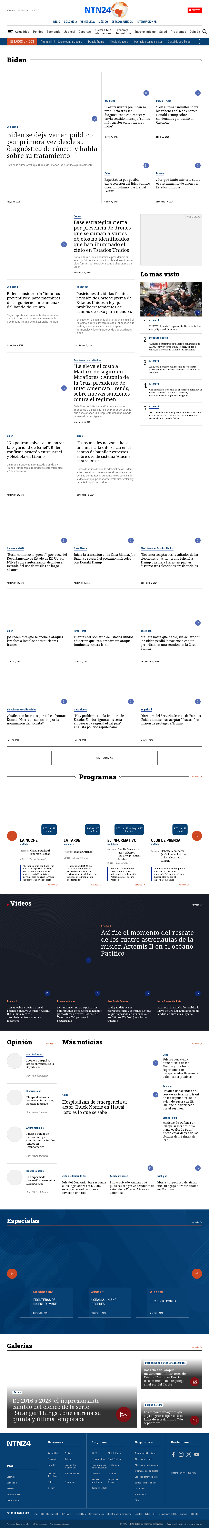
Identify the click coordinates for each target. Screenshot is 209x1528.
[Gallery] (104, 836)
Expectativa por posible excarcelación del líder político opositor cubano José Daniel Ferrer (127, 185)
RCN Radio (66, 1514)
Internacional (13, 1500)
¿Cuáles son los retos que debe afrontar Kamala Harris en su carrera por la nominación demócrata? (36, 719)
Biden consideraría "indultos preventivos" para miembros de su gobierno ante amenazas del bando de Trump (35, 300)
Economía (53, 31)
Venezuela (12, 1482)
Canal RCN (39, 1514)
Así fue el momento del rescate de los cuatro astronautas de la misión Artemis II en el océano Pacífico (124, 874)
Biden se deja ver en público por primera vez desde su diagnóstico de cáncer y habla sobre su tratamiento (52, 145)
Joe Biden (12, 126)
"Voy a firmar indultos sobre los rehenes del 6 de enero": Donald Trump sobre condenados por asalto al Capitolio (177, 115)
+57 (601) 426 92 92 (187, 1472)
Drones (160, 173)
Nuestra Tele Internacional (103, 31)
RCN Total (194, 1514)
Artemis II (46, 41)
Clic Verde (96, 1453)
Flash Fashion (114, 1459)
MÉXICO (103, 21)
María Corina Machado (169, 1001)
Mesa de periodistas (96, 1480)
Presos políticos (66, 1001)
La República (80, 1514)
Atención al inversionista (146, 1465)
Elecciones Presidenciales (21, 709)
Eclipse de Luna (153, 1405)
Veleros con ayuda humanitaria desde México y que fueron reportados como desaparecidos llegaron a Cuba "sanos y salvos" (180, 1068)
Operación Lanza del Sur (148, 41)
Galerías (19, 1346)
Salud (163, 31)
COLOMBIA (70, 21)
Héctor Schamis (35, 1171)
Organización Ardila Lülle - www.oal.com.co (184, 1524)
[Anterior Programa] (12, 836)
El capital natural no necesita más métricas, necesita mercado (40, 1100)
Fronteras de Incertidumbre (45, 1302)
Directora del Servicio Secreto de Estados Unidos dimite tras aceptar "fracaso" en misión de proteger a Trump (171, 719)
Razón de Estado (99, 1488)
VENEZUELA (87, 21)
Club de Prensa (165, 840)
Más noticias (82, 1042)
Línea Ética (140, 1488)
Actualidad (22, 31)
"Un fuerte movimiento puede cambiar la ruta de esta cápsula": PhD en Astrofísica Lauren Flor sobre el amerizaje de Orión (169, 874)
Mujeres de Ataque (113, 1480)
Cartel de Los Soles (179, 41)
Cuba (107, 173)
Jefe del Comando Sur (74, 1176)
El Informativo (122, 840)
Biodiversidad (33, 1091)
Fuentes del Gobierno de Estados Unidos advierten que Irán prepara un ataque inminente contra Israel (103, 641)
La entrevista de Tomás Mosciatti (99, 1466)
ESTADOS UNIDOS (122, 21)
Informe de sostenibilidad (146, 1471)
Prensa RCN (140, 1494)
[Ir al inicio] (22, 1450)
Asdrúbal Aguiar (34, 1054)
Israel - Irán (80, 631)
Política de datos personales (18, 1524)
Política (38, 31)
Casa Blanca (80, 548)
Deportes (85, 31)
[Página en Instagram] (181, 1454)
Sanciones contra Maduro (87, 360)
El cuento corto (163, 1301)
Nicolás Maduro (119, 41)
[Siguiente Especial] (197, 1274)
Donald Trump (96, 41)
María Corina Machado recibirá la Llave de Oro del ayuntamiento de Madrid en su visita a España (178, 1011)
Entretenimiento (145, 31)
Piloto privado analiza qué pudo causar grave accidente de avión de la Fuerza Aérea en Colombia (132, 1187)
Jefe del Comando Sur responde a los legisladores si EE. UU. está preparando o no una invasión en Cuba (84, 1187)
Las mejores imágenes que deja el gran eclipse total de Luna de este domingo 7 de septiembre (163, 1417)
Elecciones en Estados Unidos (157, 548)
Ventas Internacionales (146, 1482)
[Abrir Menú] (10, 32)
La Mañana (113, 1465)
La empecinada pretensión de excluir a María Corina (40, 1180)
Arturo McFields (35, 1128)
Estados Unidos (14, 1494)
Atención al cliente (143, 1459)
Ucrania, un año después (104, 1302)
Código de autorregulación (147, 1477)
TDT (154, 1514)
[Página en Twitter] (188, 1454)
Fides (147, 1514)
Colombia (11, 1477)
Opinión (195, 31)
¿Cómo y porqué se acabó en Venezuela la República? (40, 1064)
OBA (137, 1500)
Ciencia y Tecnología (123, 31)
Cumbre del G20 (15, 548)
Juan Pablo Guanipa (117, 1001)
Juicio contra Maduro (70, 41)
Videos (20, 903)
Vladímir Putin (170, 1118)
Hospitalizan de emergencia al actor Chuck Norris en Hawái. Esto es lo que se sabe (94, 1107)
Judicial (69, 31)
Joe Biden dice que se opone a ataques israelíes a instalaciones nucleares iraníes (35, 641)
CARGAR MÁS (104, 757)
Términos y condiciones (59, 1524)
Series (17, 1392)
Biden (10, 436)
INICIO (56, 21)
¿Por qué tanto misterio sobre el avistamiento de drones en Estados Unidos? (178, 183)
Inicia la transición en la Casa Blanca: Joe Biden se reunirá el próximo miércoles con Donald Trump (104, 558)
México (10, 1488)
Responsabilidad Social (145, 1453)
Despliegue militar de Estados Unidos (165, 1363)
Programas (178, 31)
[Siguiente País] (200, 43)
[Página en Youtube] (196, 1454)
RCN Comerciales (96, 1514)
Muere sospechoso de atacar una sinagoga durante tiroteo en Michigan (177, 1186)
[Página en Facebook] (173, 1454)
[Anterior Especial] (12, 1274)
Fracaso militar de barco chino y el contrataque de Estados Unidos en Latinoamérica (40, 1140)
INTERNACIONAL (147, 21)
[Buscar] (204, 32)
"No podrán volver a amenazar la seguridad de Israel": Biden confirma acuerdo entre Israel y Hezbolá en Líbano (35, 449)
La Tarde (72, 840)
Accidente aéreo (119, 1176)
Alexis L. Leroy (39, 1112)
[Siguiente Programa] (197, 836)
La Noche (29, 840)
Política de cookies (39, 1524)
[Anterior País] (200, 39)
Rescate (167, 1086)
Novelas (138, 1514)
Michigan (162, 1176)
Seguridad (146, 709)
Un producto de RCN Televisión (173, 1514)
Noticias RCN (52, 1514)
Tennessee (83, 286)
